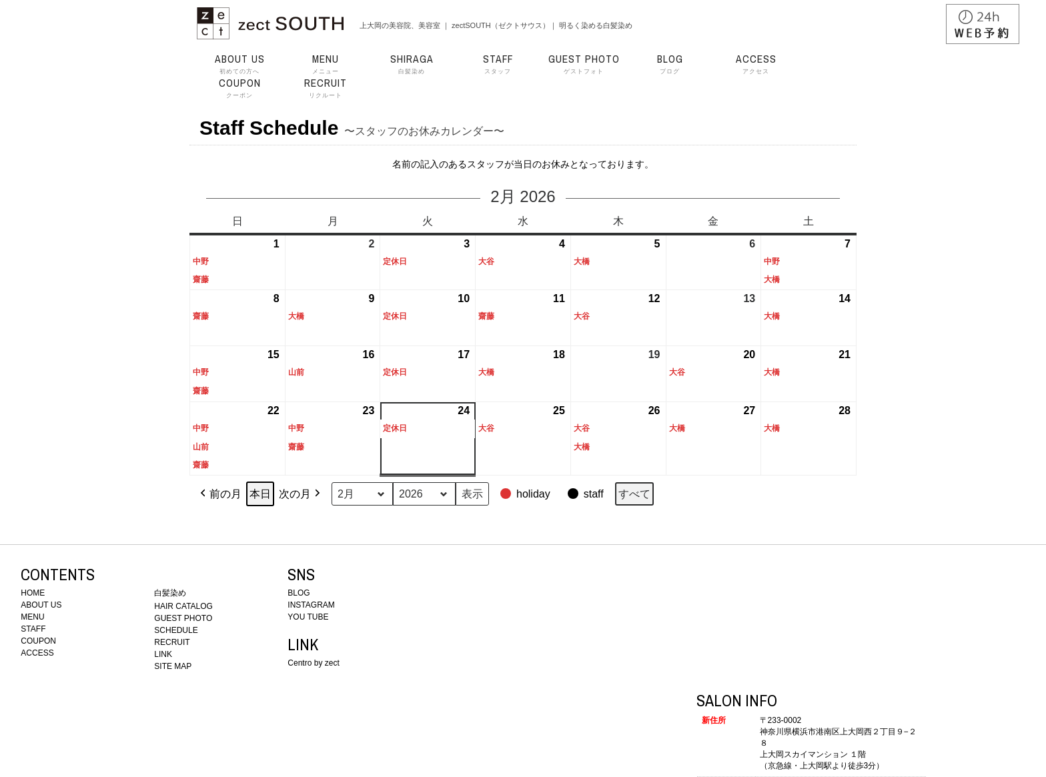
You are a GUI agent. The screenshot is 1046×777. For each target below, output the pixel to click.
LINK (163, 654)
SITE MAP (172, 666)
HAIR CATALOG (183, 606)
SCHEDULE (175, 630)
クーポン (239, 88)
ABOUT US (41, 605)
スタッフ (498, 64)
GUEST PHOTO (183, 618)
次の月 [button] (301, 494)
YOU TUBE (308, 617)
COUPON (38, 641)
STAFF (33, 629)
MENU (32, 617)
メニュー (326, 64)
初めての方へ (239, 64)
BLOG (299, 593)
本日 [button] (260, 494)
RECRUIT (171, 642)
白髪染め (412, 64)
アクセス (756, 64)
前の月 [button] (219, 494)
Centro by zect (313, 663)
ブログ (670, 64)
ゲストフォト (584, 64)
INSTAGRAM (311, 605)
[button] (526, 494)
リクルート (326, 88)
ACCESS (37, 653)
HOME (33, 593)
